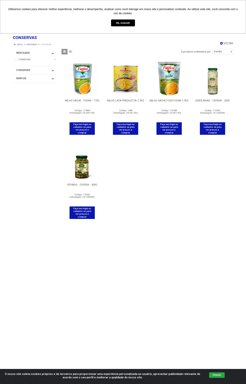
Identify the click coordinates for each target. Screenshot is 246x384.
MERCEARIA (35, 53)
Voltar (226, 43)
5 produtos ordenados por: (196, 51)
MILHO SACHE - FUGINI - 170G (82, 100)
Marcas (35, 78)
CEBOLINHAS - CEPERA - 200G (212, 100)
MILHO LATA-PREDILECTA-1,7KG (125, 100)
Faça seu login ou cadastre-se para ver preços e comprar (82, 128)
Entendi (217, 375)
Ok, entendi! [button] (123, 23)
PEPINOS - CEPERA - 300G (82, 184)
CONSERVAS (35, 70)
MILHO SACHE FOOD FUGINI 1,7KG (169, 100)
